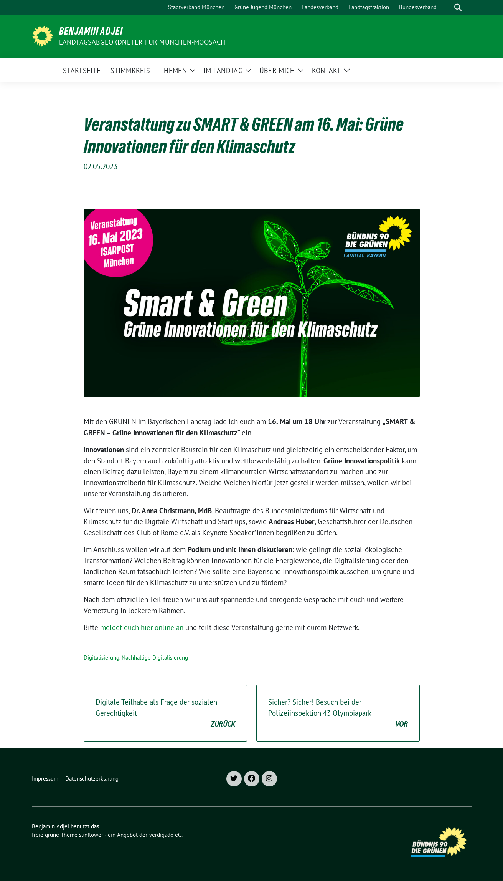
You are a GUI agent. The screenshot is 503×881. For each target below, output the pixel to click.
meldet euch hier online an (141, 627)
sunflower (91, 834)
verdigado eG (165, 834)
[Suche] (447, 7)
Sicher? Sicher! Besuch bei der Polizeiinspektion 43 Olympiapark (338, 713)
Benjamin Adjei (91, 31)
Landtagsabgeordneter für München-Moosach (142, 42)
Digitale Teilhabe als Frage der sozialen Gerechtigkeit (165, 713)
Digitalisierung (101, 657)
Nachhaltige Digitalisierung (155, 657)
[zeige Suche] (457, 7)
